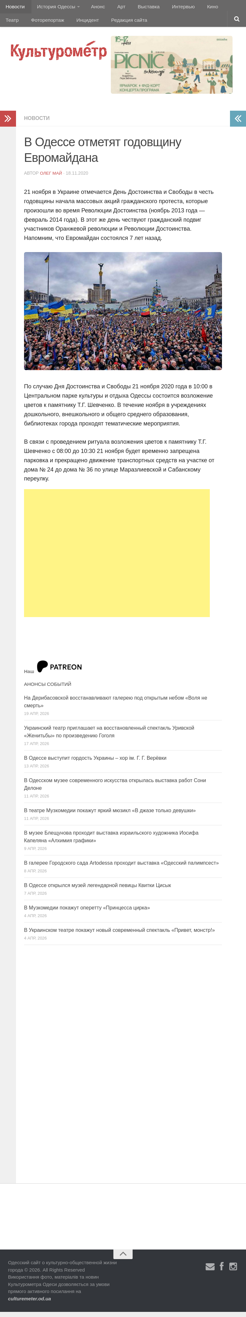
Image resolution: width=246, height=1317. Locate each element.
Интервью (171, 8)
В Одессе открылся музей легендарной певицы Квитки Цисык (97, 890)
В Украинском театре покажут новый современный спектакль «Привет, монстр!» (119, 935)
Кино (197, 8)
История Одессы (53, 8)
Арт (114, 8)
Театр (219, 8)
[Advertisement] (117, 558)
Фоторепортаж (21, 24)
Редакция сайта (99, 24)
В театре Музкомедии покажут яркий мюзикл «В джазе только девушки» (110, 815)
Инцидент (59, 24)
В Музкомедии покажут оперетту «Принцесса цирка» (87, 913)
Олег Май (51, 178)
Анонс (93, 8)
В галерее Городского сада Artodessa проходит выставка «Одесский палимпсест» (121, 868)
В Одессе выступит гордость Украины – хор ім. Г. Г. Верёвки (95, 763)
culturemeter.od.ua (29, 1303)
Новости (14, 8)
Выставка (138, 8)
